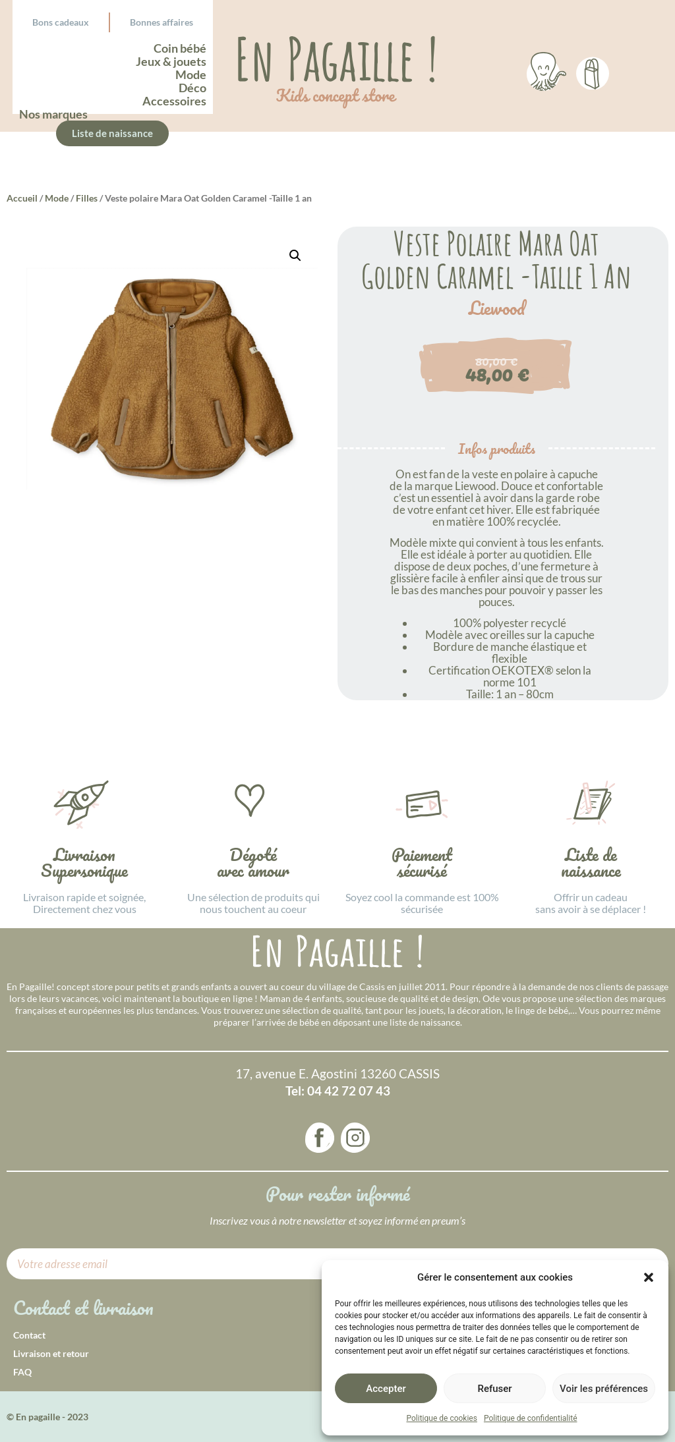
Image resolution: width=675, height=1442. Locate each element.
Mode (57, 198)
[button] (648, 1277)
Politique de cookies (442, 1418)
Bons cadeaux (60, 22)
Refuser (494, 1389)
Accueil (22, 198)
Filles (87, 198)
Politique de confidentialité (530, 1418)
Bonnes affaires (161, 22)
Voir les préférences (604, 1389)
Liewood (497, 308)
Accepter (385, 1389)
